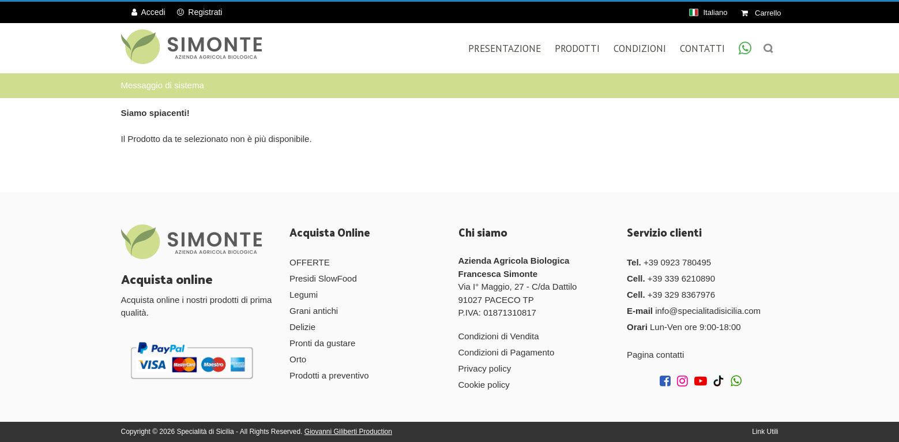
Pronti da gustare (322, 343)
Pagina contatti (655, 354)
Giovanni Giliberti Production (348, 432)
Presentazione (504, 48)
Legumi (303, 294)
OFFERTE (309, 262)
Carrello (761, 13)
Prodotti (577, 48)
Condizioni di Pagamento (506, 352)
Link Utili (765, 432)
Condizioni (640, 48)
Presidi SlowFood (323, 278)
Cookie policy (484, 384)
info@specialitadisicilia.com (708, 311)
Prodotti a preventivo (329, 375)
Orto (297, 359)
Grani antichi (313, 311)
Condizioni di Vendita (498, 336)
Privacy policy (484, 368)
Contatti (702, 48)
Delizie (302, 327)
